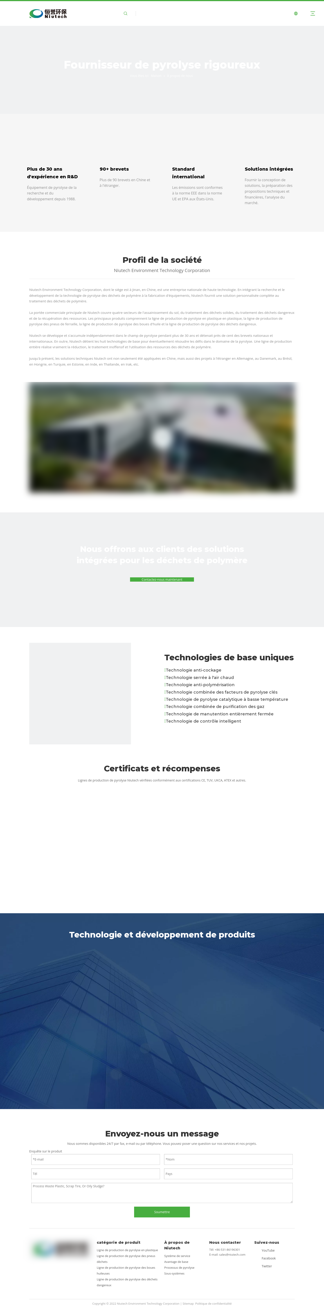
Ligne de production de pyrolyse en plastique (127, 1250)
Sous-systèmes (174, 1273)
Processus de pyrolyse (179, 1268)
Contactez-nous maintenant (162, 579)
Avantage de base (176, 1262)
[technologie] (80, 693)
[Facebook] (265, 1258)
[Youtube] (265, 1250)
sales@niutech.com (232, 1254)
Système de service (177, 1256)
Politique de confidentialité (213, 1304)
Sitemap (188, 1304)
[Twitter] (265, 1266)
